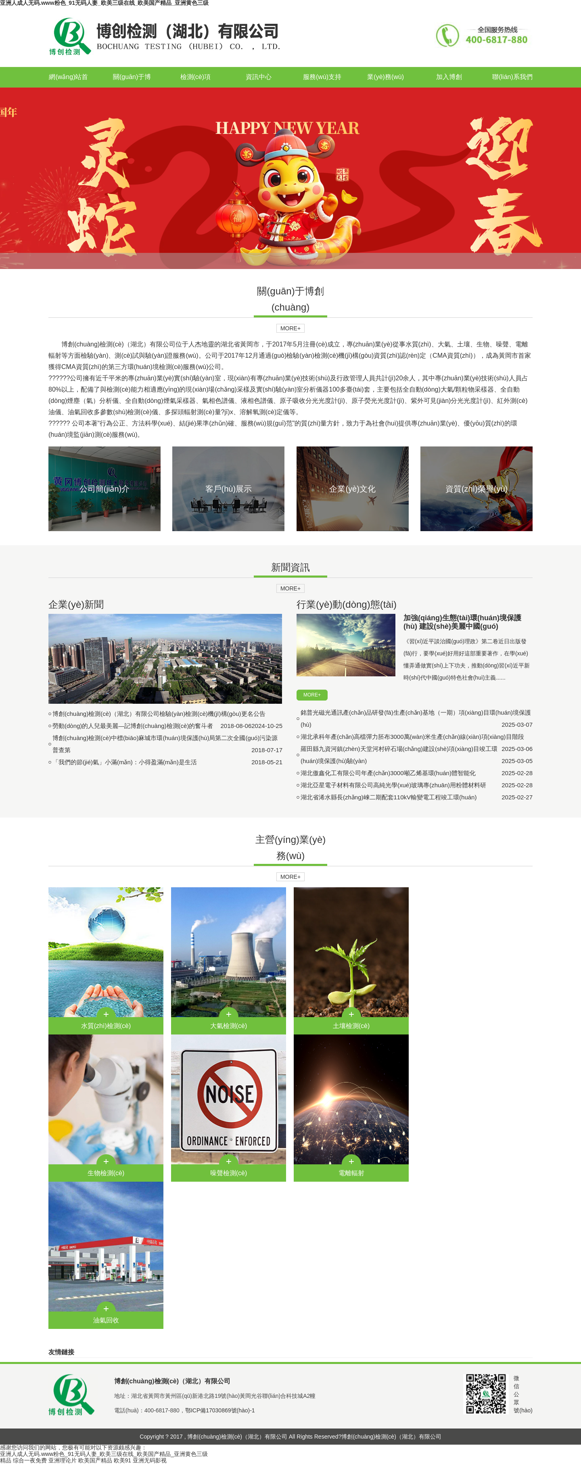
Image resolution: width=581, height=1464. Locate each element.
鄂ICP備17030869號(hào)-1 (220, 1410)
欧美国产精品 (95, 1460)
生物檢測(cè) (106, 1173)
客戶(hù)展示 (228, 488)
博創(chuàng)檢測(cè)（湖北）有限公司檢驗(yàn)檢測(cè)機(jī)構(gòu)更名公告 (158, 713)
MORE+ (290, 328)
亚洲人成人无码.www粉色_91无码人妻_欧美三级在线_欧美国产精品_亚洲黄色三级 (104, 1454)
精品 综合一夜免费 (23, 1460)
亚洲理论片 (62, 1460)
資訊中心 (259, 76)
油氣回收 (106, 1320)
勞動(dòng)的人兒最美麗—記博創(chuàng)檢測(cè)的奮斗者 (132, 725)
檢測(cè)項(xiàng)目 (195, 86)
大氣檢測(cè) (228, 1025)
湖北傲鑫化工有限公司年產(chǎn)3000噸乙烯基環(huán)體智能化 (388, 773)
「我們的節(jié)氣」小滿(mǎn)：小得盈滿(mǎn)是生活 (124, 762)
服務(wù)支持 (322, 76)
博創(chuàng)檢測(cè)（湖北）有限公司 (391, 1436)
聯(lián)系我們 (512, 76)
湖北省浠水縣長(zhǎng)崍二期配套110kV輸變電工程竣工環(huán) (389, 797)
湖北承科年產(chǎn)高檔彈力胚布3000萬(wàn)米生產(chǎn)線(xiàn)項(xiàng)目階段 (412, 736)
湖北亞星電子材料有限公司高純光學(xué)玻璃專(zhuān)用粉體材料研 (393, 785)
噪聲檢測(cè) (228, 1173)
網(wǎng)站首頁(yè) (68, 86)
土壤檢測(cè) (351, 1025)
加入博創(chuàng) (449, 86)
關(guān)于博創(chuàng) (132, 86)
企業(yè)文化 (352, 488)
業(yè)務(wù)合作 (385, 86)
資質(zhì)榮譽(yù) (476, 488)
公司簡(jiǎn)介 (104, 488)
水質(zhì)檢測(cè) (106, 1025)
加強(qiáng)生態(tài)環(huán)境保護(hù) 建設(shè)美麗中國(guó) (462, 622)
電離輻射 (351, 1173)
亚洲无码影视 (150, 1460)
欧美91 (123, 1460)
